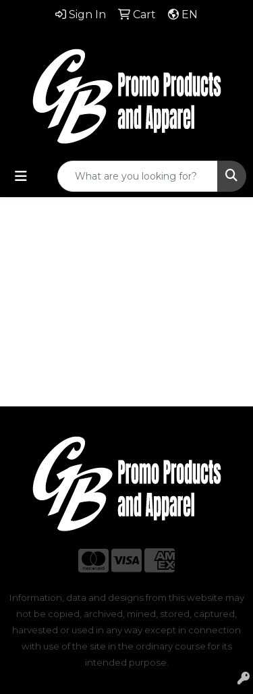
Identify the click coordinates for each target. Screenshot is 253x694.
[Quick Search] (137, 176)
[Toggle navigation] (21, 176)
